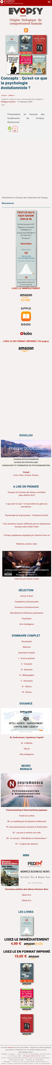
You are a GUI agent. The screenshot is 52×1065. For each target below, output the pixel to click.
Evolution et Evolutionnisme (27, 607)
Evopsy (4, 95)
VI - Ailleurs (27, 687)
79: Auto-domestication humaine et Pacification (26, 827)
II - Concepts (26, 664)
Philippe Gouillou (8, 102)
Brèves (11, 95)
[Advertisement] (24, 166)
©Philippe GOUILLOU (30, 1056)
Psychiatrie (27, 619)
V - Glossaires (27, 681)
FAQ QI (27, 749)
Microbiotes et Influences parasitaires (26, 613)
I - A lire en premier (26, 658)
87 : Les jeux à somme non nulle (27, 833)
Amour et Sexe (26, 596)
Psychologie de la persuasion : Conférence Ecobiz (26, 515)
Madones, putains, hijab (26, 544)
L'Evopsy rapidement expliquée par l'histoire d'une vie (27, 535)
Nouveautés (27, 641)
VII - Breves (27, 692)
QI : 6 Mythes (26, 743)
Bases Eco (26, 895)
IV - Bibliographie (26, 675)
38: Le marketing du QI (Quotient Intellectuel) (26, 821)
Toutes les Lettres (27, 816)
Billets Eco (26, 900)
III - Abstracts (27, 670)
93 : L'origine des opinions (26, 844)
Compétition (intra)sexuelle (26, 602)
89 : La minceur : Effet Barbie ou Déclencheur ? (26, 838)
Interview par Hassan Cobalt (26, 579)
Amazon (10, 1047)
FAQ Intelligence (27, 754)
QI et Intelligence (26, 624)
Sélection (27, 647)
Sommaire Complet (26, 653)
